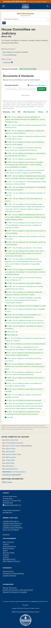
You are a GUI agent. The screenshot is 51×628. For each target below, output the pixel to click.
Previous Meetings (9, 55)
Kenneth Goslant (11, 454)
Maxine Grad (10, 440)
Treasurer (6, 555)
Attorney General (8, 548)
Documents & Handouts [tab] (10, 69)
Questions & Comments (10, 590)
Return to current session (37, 2)
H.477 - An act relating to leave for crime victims (23, 248)
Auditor (5, 551)
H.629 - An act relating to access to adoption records (25, 306)
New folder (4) (11, 332)
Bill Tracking (7, 482)
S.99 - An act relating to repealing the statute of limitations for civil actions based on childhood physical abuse (25, 366)
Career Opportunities (26, 590)
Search (41, 89)
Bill (19, 112)
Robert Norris (10, 466)
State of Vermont (8, 542)
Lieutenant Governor (9, 546)
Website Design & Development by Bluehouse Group (25, 612)
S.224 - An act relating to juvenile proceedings (23, 400)
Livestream (7, 62)
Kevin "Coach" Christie (13, 446)
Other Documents (29, 112)
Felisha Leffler (10, 460)
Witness (40, 112)
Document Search (25, 85)
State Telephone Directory (11, 561)
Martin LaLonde (11, 457)
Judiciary (6, 557)
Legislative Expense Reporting (13, 528)
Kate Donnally (10, 452)
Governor (6, 544)
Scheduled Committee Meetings (13, 573)
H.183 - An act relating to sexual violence (21, 159)
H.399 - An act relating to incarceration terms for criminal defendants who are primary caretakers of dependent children (23, 225)
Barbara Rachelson (12, 469)
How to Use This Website (11, 530)
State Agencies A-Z (9, 559)
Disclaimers (13, 588)
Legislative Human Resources (12, 523)
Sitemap (5, 588)
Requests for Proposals (10, 592)
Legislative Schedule (9, 576)
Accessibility (23, 592)
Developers (25, 605)
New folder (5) (11, 335)
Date (13, 112)
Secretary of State (8, 553)
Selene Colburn (11, 449)
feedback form (35, 601)
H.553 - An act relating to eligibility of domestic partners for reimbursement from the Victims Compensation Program (23, 300)
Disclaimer (6, 535)
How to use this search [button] (37, 85)
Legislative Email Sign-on (11, 521)
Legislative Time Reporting (11, 526)
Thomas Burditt (11, 443)
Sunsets (9, 417)
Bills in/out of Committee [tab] (28, 69)
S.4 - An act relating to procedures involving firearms (25, 344)
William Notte (10, 463)
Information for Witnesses (11, 475)
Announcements (8, 571)
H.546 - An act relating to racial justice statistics (23, 283)
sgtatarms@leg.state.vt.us (12, 505)
